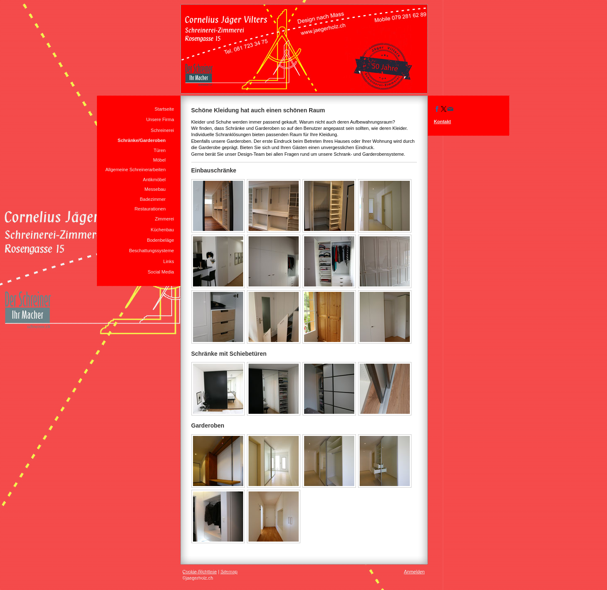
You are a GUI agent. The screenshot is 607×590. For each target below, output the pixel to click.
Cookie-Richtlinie (200, 571)
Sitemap (229, 571)
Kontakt (442, 121)
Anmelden (414, 571)
